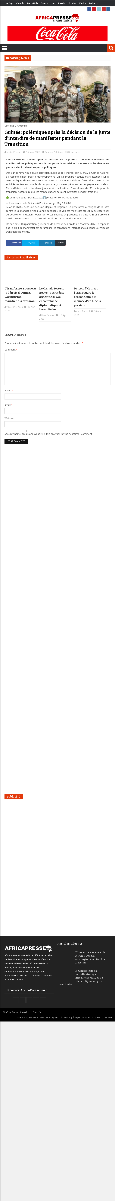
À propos (65, 1017)
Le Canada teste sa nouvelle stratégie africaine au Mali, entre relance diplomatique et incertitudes (81, 977)
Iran (53, 3)
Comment (11, 349)
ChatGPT (97, 1017)
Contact (108, 1017)
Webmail (22, 1017)
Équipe (77, 1017)
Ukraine (72, 3)
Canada (20, 3)
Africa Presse (12, 1012)
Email (8, 404)
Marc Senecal (48, 315)
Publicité (33, 1017)
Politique (58, 152)
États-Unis (32, 3)
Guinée (48, 152)
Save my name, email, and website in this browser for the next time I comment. (48, 434)
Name (8, 390)
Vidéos (82, 3)
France (44, 3)
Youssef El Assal (15, 306)
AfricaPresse (14, 152)
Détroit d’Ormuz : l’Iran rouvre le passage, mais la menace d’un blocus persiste (87, 297)
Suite (60, 242)
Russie (61, 3)
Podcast (86, 1017)
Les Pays (8, 3)
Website (8, 418)
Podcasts (93, 3)
